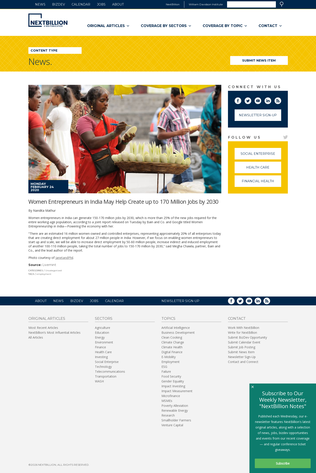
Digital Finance (172, 352)
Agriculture (102, 328)
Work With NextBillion (243, 328)
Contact (270, 26)
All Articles (35, 337)
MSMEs (166, 401)
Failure (166, 371)
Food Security (171, 376)
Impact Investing (173, 386)
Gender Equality (172, 381)
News (40, 4)
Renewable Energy (174, 410)
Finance (100, 347)
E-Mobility (168, 357)
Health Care (263, 169)
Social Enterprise (261, 155)
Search (281, 4)
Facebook (234, 302)
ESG (164, 366)
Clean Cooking (171, 337)
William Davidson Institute (206, 4)
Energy (100, 337)
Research (168, 415)
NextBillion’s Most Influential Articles (54, 332)
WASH (99, 381)
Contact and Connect (243, 362)
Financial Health (261, 183)
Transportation (105, 376)
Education (102, 332)
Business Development (178, 332)
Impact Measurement (176, 391)
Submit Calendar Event (244, 342)
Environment (104, 342)
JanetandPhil (64, 258)
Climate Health (172, 347)
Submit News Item (259, 60)
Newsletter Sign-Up (258, 115)
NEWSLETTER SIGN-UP (180, 301)
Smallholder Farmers (176, 420)
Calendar (81, 4)
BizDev (58, 4)
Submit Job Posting (241, 347)
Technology (103, 366)
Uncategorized (53, 270)
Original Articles (108, 26)
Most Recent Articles (43, 328)
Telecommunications (110, 371)
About (118, 4)
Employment (170, 362)
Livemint (49, 265)
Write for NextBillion (242, 332)
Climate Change (172, 342)
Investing (101, 357)
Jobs (101, 4)
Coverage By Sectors (166, 26)
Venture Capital (172, 425)
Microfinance (170, 396)
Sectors (103, 318)
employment (44, 274)
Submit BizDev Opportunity (247, 337)
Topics (168, 318)
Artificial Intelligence (175, 328)
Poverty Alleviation (174, 405)
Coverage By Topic (225, 26)
